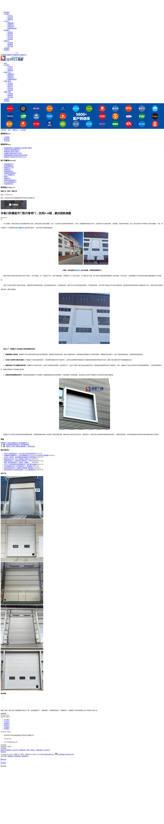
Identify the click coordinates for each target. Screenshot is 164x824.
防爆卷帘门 (10, 26)
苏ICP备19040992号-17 (48, 754)
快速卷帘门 (22, 750)
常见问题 (10, 46)
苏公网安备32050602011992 (64, 754)
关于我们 (7, 14)
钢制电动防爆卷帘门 (10, 180)
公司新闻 (10, 42)
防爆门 (6, 176)
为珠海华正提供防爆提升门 (12, 149)
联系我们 (7, 50)
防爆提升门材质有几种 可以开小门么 (15, 157)
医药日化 (10, 35)
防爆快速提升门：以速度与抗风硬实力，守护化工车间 (20, 460)
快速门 (3, 750)
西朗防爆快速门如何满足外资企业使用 (15, 155)
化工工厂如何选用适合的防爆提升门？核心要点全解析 (20, 464)
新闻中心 (7, 41)
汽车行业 (10, 37)
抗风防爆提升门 (24, 443)
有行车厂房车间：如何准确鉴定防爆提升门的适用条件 (20, 457)
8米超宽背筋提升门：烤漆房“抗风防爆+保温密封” (19, 468)
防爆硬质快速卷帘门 (10, 173)
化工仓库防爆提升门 (10, 182)
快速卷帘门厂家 (10, 750)
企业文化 (10, 17)
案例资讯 (10, 44)
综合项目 (10, 39)
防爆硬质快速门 (12, 28)
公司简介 (10, 16)
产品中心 (7, 21)
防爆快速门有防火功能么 (11, 151)
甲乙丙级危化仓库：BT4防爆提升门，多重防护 (18, 466)
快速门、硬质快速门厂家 (38, 750)
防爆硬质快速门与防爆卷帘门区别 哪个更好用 (18, 148)
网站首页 (7, 12)
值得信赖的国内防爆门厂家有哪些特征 (17, 444)
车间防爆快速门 (9, 166)
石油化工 (10, 32)
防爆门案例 (7, 81)
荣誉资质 (10, 19)
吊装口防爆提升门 (13, 443)
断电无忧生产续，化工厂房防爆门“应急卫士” (17, 459)
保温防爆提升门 (9, 183)
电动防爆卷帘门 (9, 171)
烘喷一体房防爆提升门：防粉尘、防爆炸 (18, 462)
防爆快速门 (10, 23)
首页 (5, 63)
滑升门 (29, 750)
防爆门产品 (7, 72)
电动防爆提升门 (9, 164)
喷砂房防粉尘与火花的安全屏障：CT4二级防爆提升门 (20, 469)
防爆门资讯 (7, 92)
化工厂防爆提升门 (9, 175)
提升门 (17, 750)
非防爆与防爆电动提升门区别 (13, 153)
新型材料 (10, 34)
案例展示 (7, 30)
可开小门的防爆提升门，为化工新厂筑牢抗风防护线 (20, 453)
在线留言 (7, 48)
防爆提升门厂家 (9, 167)
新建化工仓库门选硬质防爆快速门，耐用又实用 (20, 446)
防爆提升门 (10, 25)
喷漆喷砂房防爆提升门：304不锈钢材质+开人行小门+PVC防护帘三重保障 (26, 455)
